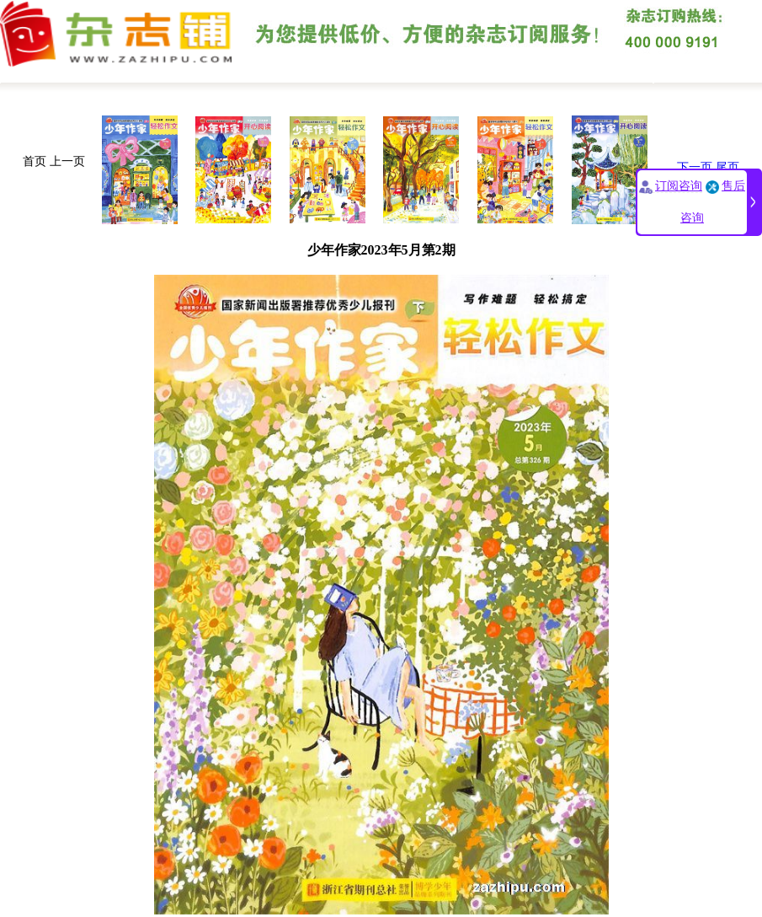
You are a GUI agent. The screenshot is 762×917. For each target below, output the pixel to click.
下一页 (694, 167)
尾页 (727, 167)
